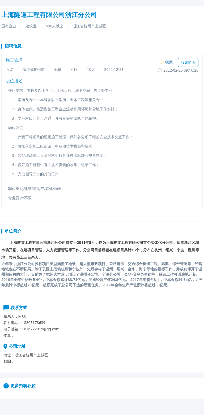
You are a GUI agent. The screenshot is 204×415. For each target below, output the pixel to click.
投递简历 (188, 62)
